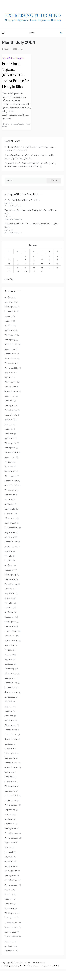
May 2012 (8, 711)
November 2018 (11, 485)
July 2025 (8, 316)
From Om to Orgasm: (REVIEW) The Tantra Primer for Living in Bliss (15, 75)
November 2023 (11, 358)
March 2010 (9, 781)
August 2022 (10, 396)
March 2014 (9, 617)
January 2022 (10, 405)
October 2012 (10, 687)
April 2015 (9, 565)
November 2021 (11, 415)
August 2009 (10, 809)
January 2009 (10, 828)
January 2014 (10, 626)
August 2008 (10, 842)
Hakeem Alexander (18, 124)
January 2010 (10, 791)
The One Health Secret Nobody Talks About (22, 200)
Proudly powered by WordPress (15, 966)
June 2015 (8, 556)
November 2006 (11, 927)
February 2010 (10, 786)
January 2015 (10, 579)
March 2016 (9, 537)
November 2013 (11, 631)
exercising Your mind (33, 16)
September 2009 (11, 805)
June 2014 (8, 603)
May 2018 (8, 499)
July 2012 (8, 701)
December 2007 (11, 880)
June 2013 (8, 654)
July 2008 (9, 847)
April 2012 (9, 715)
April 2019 (9, 466)
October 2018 (10, 490)
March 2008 (10, 866)
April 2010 (9, 776)
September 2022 (11, 391)
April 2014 (9, 612)
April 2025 (9, 325)
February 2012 (10, 725)
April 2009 (9, 819)
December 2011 (11, 729)
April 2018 (9, 504)
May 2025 (8, 321)
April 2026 (9, 297)
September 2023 (11, 368)
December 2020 (11, 452)
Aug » (12, 279)
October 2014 (10, 588)
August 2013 (10, 645)
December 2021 (11, 410)
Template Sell (53, 966)
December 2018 (11, 480)
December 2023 (11, 353)
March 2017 (9, 513)
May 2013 (8, 659)
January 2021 (10, 447)
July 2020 (8, 462)
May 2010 (8, 772)
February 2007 (11, 913)
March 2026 (9, 302)
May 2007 (8, 899)
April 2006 (9, 946)
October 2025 (10, 311)
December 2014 (11, 584)
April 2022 (9, 400)
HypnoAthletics (7, 58)
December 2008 (11, 833)
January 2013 (10, 678)
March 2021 (9, 438)
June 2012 (8, 706)
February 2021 (10, 443)
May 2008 (9, 856)
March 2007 (9, 908)
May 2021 (8, 429)
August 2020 (10, 457)
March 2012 (9, 720)
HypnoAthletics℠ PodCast (23, 194)
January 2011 (10, 758)
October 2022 (10, 386)
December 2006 (11, 922)
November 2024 (11, 344)
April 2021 (9, 433)
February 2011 (10, 753)
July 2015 (8, 551)
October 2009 (10, 800)
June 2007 (9, 894)
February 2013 (10, 673)
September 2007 (11, 885)
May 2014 (8, 607)
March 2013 (9, 668)
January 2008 (10, 875)
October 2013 (10, 635)
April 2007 (9, 903)
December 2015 (11, 541)
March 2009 (10, 823)
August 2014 (10, 593)
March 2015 (9, 570)
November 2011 (11, 734)
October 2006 (10, 932)
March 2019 (9, 471)
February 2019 (10, 476)
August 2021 (10, 419)
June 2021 (8, 424)
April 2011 (9, 744)
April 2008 (9, 861)
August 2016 (10, 532)
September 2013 (11, 640)
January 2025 (10, 339)
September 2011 (11, 739)
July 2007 (8, 889)
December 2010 (11, 762)
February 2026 (11, 306)
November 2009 (11, 795)
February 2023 (10, 382)
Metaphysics (19, 58)
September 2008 (11, 838)
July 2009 (8, 814)
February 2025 (10, 335)
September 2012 (11, 692)
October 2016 (10, 523)
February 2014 (10, 621)
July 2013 (8, 650)
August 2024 (10, 349)
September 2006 (11, 936)
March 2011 (9, 748)
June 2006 (9, 941)
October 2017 (10, 509)
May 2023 (8, 377)
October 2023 (10, 363)
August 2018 (10, 494)
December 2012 (11, 682)
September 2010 (11, 767)
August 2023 (10, 372)
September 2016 (11, 527)
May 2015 (8, 560)
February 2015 (10, 574)
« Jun (7, 279)
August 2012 (10, 697)
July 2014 (8, 598)
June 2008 (9, 852)
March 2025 (9, 330)
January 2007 (10, 917)
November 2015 (11, 546)
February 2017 (10, 518)
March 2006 (10, 950)
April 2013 (9, 664)
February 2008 (11, 870)
